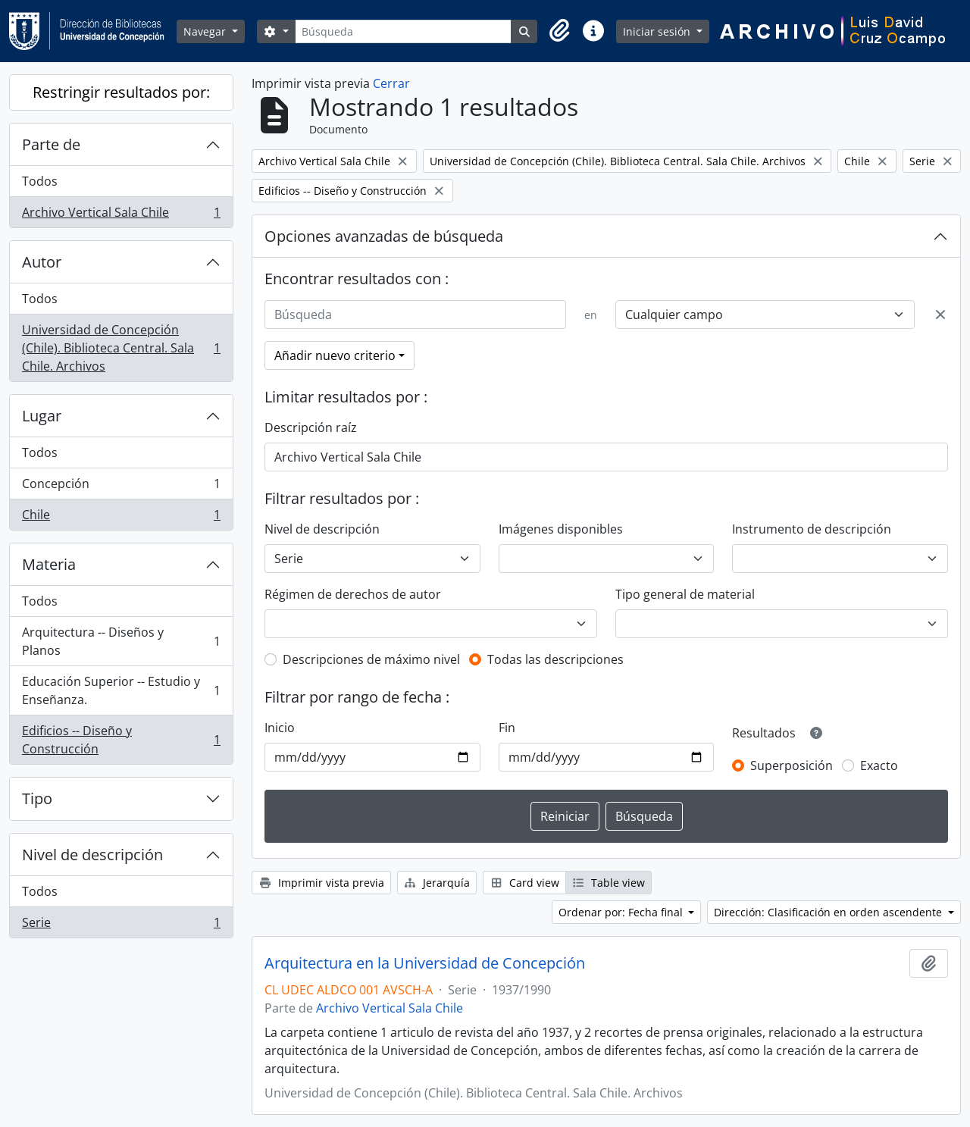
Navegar (206, 31)
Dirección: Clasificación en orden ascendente (829, 912)
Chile (121, 518)
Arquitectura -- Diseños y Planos (121, 641)
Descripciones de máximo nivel (371, 659)
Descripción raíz (310, 427)
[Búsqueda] (403, 31)
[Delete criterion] (940, 314)
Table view (609, 882)
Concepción (121, 486)
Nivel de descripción (92, 854)
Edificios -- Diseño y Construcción (121, 739)
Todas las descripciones (555, 659)
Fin (507, 727)
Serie (121, 925)
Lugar (41, 415)
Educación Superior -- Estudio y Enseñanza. (121, 690)
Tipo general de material (685, 594)
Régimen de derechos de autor (352, 594)
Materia (49, 564)
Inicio (279, 727)
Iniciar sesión (658, 31)
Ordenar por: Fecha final (622, 912)
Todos (40, 181)
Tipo (37, 798)
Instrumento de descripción (811, 529)
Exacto (879, 765)
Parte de (51, 144)
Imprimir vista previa (321, 882)
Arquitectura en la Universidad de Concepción (424, 963)
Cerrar (391, 83)
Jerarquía (437, 882)
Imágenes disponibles (561, 529)
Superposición (791, 765)
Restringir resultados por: (121, 92)
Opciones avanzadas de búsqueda (383, 236)
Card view (524, 882)
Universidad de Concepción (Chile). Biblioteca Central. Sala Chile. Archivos (121, 347)
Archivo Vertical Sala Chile (121, 215)
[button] (560, 31)
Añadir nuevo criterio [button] (335, 355)
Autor (41, 262)
